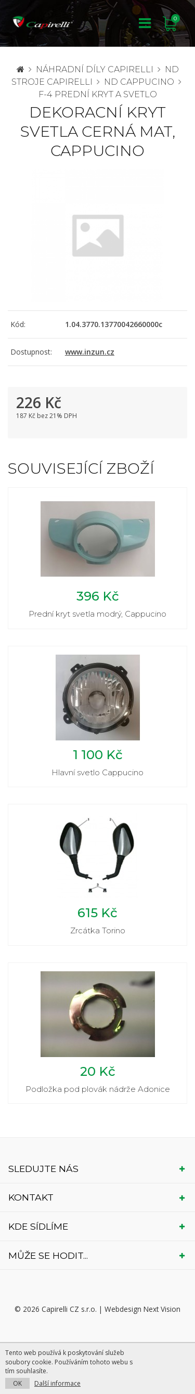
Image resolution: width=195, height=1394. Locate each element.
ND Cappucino (139, 82)
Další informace (57, 1383)
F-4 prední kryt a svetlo (97, 94)
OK (17, 1383)
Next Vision (162, 1309)
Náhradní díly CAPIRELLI (94, 69)
